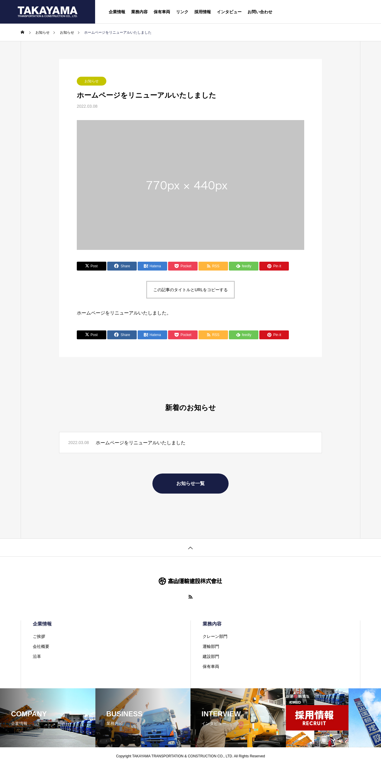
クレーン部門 (215, 636)
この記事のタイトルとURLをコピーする (190, 289)
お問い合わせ (260, 11)
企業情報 (117, 11)
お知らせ (91, 81)
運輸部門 (211, 646)
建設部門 (211, 656)
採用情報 (202, 11)
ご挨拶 (39, 636)
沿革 (37, 656)
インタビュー (229, 11)
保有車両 (162, 11)
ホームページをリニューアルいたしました (140, 442)
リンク (182, 11)
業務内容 (139, 11)
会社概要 (41, 646)
